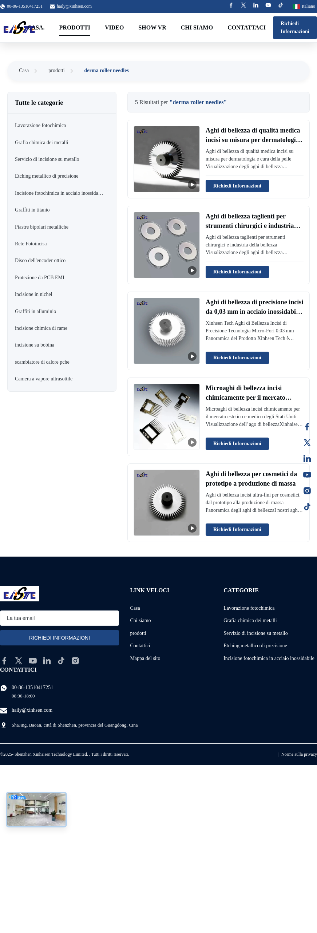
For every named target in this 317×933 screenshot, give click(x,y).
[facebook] (4, 660)
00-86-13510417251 (32, 687)
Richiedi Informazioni (295, 27)
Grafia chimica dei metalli (250, 620)
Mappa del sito (145, 658)
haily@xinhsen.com (74, 6)
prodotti (56, 70)
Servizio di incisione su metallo (255, 633)
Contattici (140, 645)
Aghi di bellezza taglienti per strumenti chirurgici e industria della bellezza (250, 225)
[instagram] (75, 660)
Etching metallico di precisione (255, 645)
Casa (24, 70)
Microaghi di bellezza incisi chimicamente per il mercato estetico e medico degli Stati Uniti (252, 397)
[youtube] (32, 660)
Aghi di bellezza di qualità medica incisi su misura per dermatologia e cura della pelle (253, 139)
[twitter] (18, 660)
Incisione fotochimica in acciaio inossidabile (268, 658)
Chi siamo (197, 27)
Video (114, 27)
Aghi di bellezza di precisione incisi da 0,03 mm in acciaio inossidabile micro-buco (254, 311)
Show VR (152, 27)
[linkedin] (47, 660)
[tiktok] (61, 660)
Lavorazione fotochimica (248, 608)
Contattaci (246, 27)
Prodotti (74, 27)
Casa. (36, 27)
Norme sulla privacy (299, 754)
